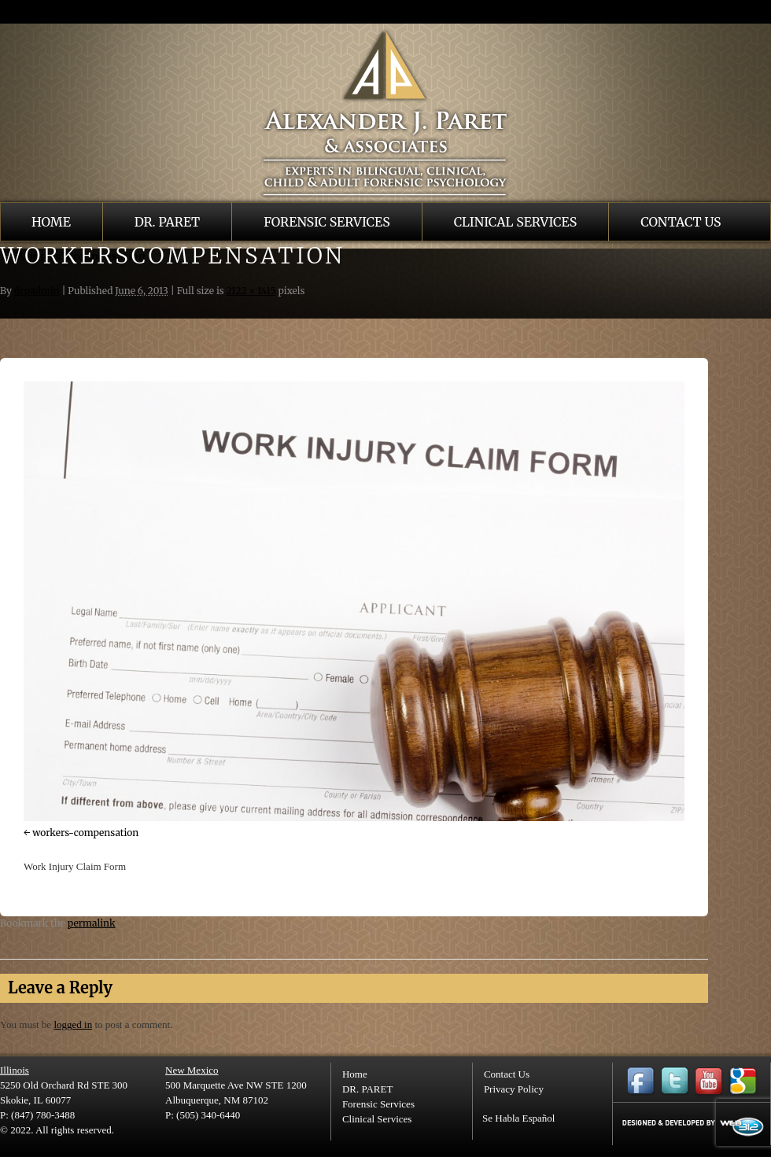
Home (51, 222)
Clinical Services (515, 222)
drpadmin (37, 291)
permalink (92, 923)
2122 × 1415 (251, 291)
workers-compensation (85, 832)
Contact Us (680, 222)
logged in (72, 1024)
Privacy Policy (514, 1089)
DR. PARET (167, 222)
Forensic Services (327, 222)
